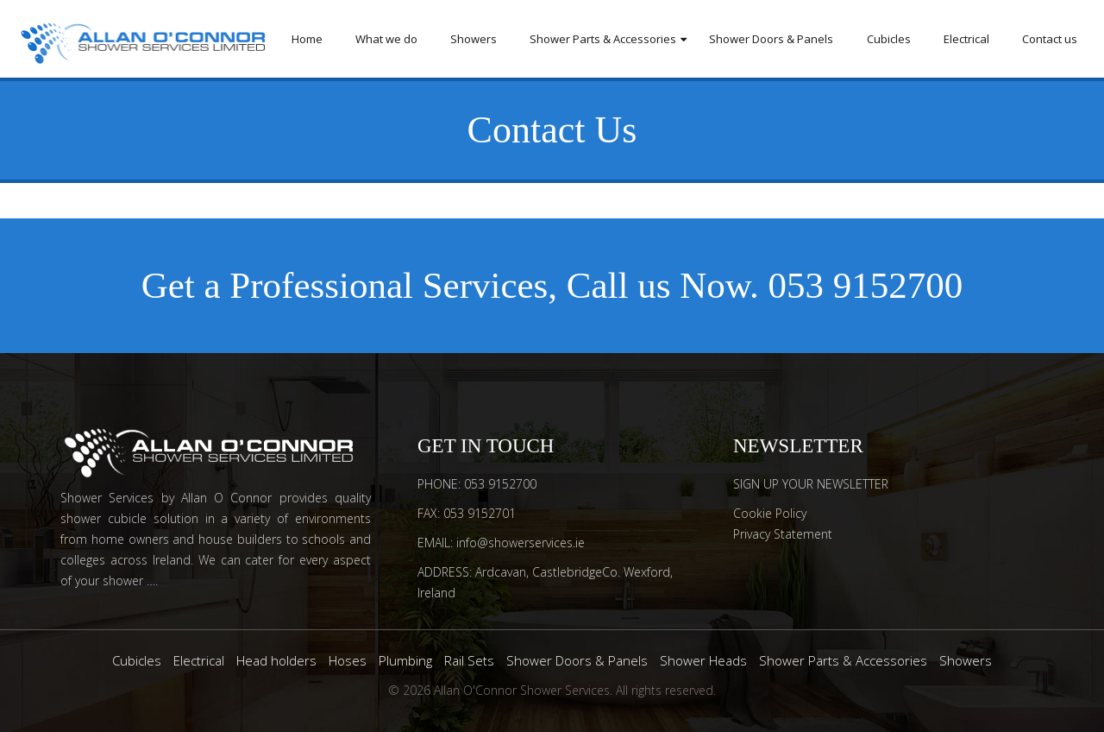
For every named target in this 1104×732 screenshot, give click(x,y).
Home (307, 39)
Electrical (966, 39)
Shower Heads (703, 660)
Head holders (276, 660)
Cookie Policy (769, 513)
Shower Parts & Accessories (603, 39)
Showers (473, 39)
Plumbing (405, 660)
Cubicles (889, 39)
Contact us (1049, 39)
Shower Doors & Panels (771, 39)
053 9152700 (865, 285)
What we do (386, 39)
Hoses (348, 660)
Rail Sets (469, 660)
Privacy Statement (782, 534)
